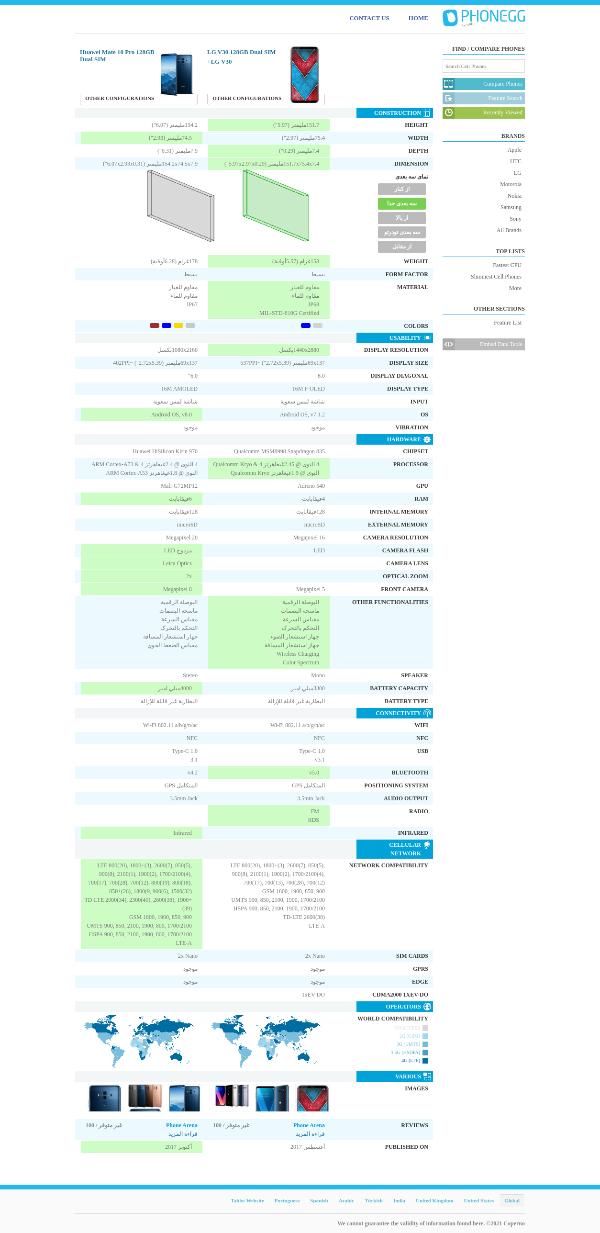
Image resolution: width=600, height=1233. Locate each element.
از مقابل (401, 246)
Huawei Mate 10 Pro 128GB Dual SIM (117, 55)
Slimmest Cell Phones (496, 276)
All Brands (509, 230)
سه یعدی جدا (402, 203)
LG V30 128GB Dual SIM (241, 52)
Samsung (511, 207)
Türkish (374, 1200)
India (399, 1200)
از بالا (402, 217)
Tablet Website (247, 1200)
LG (518, 172)
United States (479, 1200)
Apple (515, 149)
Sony (516, 218)
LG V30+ (219, 61)
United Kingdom (435, 1200)
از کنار (402, 189)
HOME (418, 18)
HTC (516, 161)
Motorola (511, 184)
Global (512, 1200)
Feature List (508, 322)
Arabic (346, 1200)
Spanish (319, 1200)
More (515, 288)
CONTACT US (369, 18)
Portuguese (287, 1200)
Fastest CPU (507, 265)
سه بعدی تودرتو (402, 232)
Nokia (515, 195)
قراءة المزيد (183, 1134)
